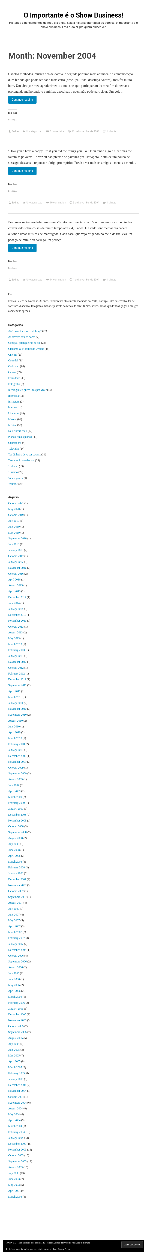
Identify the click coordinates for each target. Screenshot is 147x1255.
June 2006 (14, 979)
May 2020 (14, 509)
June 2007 (14, 914)
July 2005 (13, 1043)
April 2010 (14, 732)
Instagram (14, 401)
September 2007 (17, 896)
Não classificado (17, 430)
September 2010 (17, 714)
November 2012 (17, 661)
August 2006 (15, 967)
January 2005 (15, 1079)
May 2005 (14, 1055)
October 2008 (16, 826)
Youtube (13, 483)
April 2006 (14, 990)
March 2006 (15, 996)
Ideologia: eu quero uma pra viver (27, 389)
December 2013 (17, 614)
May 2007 (14, 920)
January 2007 (15, 943)
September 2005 (17, 1031)
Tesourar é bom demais (21, 460)
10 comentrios (58, 202)
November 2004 (17, 1090)
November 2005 (17, 1020)
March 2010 (15, 738)
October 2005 (16, 1026)
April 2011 (14, 691)
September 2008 (17, 832)
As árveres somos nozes (21, 336)
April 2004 (14, 1120)
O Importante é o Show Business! (73, 15)
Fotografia (14, 384)
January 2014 (15, 608)
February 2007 (16, 937)
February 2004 (16, 1132)
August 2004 (15, 1108)
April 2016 (14, 579)
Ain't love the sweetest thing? (25, 331)
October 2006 (16, 955)
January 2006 (15, 1008)
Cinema (12, 354)
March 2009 (15, 796)
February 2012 (16, 673)
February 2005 (16, 1073)
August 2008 (15, 838)
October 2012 (16, 667)
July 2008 (13, 843)
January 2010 (15, 749)
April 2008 (14, 855)
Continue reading (22, 99)
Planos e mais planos (20, 436)
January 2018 (15, 550)
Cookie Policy (64, 1249)
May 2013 (14, 638)
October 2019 (16, 514)
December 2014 (17, 597)
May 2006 (14, 985)
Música (12, 425)
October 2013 (16, 626)
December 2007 (17, 879)
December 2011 (17, 679)
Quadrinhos (15, 442)
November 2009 (17, 761)
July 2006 (13, 973)
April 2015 (14, 591)
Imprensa (13, 395)
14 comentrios (58, 279)
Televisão (13, 448)
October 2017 (16, 555)
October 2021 (16, 503)
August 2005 (15, 1037)
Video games (15, 478)
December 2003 (17, 1143)
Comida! (13, 360)
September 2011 (17, 685)
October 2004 (16, 1096)
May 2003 (14, 1184)
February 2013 (16, 649)
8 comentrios (57, 131)
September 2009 (17, 773)
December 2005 (17, 1014)
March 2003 (15, 1196)
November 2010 (17, 708)
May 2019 (14, 532)
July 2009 (13, 785)
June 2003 (14, 1178)
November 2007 (17, 885)
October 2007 (16, 891)
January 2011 (15, 702)
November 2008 (17, 820)
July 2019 (13, 520)
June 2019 (14, 526)
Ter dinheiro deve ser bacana (24, 454)
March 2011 (15, 697)
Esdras (15, 131)
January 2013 (15, 655)
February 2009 (16, 802)
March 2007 (15, 932)
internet (12, 407)
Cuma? (12, 372)
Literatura (13, 413)
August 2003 (15, 1167)
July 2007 (13, 908)
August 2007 (15, 902)
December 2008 (17, 814)
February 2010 (16, 744)
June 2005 (14, 1049)
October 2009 (16, 767)
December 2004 (17, 1084)
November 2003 (17, 1149)
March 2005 (15, 1067)
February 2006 (16, 1002)
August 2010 (15, 720)
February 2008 (16, 867)
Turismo (13, 472)
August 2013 (15, 632)
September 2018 (17, 538)
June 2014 (14, 603)
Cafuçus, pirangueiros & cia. (24, 342)
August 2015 (15, 585)
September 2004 (17, 1102)
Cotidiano (13, 366)
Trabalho (13, 466)
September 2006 (17, 961)
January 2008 (15, 873)
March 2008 (15, 861)
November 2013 (17, 620)
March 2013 (15, 644)
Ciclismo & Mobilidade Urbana (26, 348)
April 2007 (14, 926)
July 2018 (13, 544)
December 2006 (17, 949)
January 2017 (15, 561)
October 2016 (16, 573)
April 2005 (14, 1061)
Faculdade (14, 377)
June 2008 (14, 849)
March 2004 (15, 1125)
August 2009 (15, 779)
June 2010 (14, 726)
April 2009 (14, 791)
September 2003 (17, 1161)
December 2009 (17, 755)
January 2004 (15, 1137)
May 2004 (14, 1114)
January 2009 (15, 808)
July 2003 (13, 1173)
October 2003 (16, 1155)
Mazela (12, 419)
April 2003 (14, 1190)
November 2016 (17, 567)
